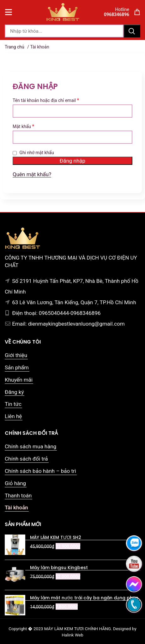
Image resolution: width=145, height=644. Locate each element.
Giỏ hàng (15, 483)
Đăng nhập (72, 161)
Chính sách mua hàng (30, 446)
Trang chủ (14, 46)
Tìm (132, 31)
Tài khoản (16, 507)
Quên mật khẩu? (32, 174)
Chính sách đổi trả (26, 459)
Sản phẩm (17, 367)
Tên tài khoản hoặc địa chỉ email (46, 100)
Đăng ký (14, 392)
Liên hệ (13, 416)
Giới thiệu (16, 355)
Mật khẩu (23, 126)
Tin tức (13, 404)
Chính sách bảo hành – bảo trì (40, 471)
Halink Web (72, 634)
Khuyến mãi (19, 380)
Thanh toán (18, 495)
